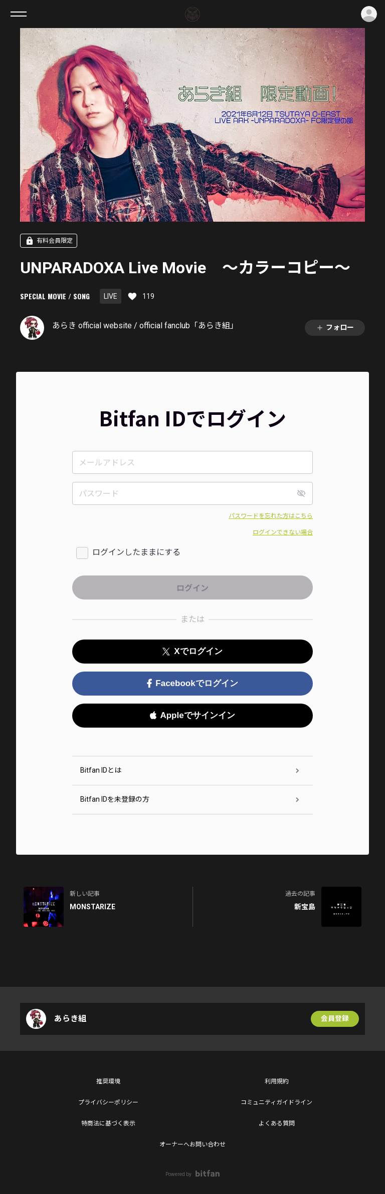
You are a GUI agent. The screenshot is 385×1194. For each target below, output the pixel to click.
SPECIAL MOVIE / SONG (55, 296)
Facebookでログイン (192, 683)
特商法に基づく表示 (108, 1123)
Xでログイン (192, 651)
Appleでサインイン (192, 715)
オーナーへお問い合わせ (192, 1144)
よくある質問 (277, 1123)
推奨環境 (108, 1081)
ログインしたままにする (136, 552)
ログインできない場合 (283, 532)
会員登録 (335, 1019)
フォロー (335, 327)
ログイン (369, 14)
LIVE (110, 296)
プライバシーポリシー (108, 1102)
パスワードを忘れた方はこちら (271, 515)
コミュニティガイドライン (276, 1102)
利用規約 (277, 1081)
